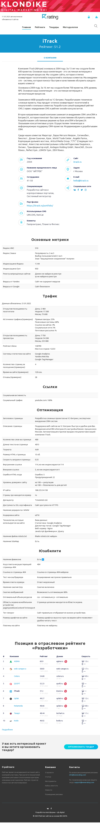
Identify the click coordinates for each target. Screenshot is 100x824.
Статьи (48, 778)
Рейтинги (40, 28)
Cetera (17, 678)
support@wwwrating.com (84, 784)
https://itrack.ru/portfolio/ (40, 207)
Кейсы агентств (51, 787)
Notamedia (18, 707)
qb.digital (60, 814)
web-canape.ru (20, 670)
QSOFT (17, 685)
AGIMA (17, 663)
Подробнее (7, 731)
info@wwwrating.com (77, 776)
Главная (26, 28)
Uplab (16, 700)
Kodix (16, 722)
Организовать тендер (81, 748)
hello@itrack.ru (80, 182)
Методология (70, 28)
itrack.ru (77, 163)
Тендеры (54, 28)
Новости (48, 791)
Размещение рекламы (54, 796)
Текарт (17, 715)
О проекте (49, 774)
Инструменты (50, 783)
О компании (50, 59)
